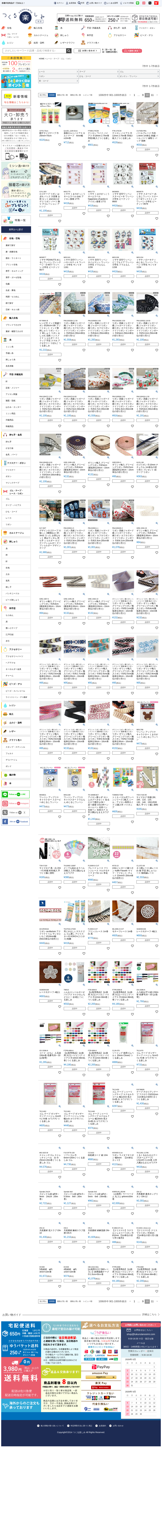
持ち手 (8, 442)
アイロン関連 (11, 394)
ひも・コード (11, 511)
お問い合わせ (118, 1426)
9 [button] (143, 95)
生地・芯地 (14, 238)
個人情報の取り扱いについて (52, 1426)
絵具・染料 (39, 43)
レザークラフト (67, 43)
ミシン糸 (9, 347)
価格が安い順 (62, 95)
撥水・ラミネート (13, 258)
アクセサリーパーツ (14, 656)
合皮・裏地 (10, 290)
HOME (41, 59)
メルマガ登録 (127, 3)
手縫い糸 (9, 353)
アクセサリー (120, 35)
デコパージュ (11, 760)
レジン (10, 43)
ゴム (8, 499)
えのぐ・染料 (15, 723)
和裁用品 (9, 426)
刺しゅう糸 (10, 359)
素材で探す (10, 245)
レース (8, 518)
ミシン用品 (10, 413)
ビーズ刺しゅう (12, 600)
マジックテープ (12, 483)
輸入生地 (38, 28)
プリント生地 (11, 264)
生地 (9, 28)
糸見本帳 (9, 366)
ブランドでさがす (13, 325)
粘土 (11, 714)
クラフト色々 (93, 43)
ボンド (8, 766)
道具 (8, 580)
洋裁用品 (9, 420)
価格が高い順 (75, 95)
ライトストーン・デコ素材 (16, 697)
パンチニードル (12, 593)
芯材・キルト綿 (12, 309)
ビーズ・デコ (146, 35)
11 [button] (152, 95)
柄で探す (9, 303)
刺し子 (8, 587)
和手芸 (90, 35)
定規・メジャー (12, 388)
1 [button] (134, 95)
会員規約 (102, 1426)
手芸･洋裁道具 (93, 28)
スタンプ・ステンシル (15, 747)
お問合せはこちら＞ (143, 1330)
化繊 (8, 284)
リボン (8, 524)
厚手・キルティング (14, 271)
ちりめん (9, 615)
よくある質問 (111, 3)
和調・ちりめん (12, 297)
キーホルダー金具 (13, 669)
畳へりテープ (11, 628)
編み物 (12, 774)
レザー (12, 731)
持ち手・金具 (120, 28)
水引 (8, 641)
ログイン (58, 3)
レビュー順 (87, 95)
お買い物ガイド (94, 3)
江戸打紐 (9, 634)
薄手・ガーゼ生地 (13, 277)
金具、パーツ (11, 454)
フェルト (9, 753)
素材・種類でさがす (14, 331)
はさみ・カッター (13, 407)
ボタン (8, 476)
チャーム (9, 675)
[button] (130, 95)
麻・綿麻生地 (11, 252)
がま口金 (9, 448)
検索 (81, 3)
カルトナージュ (41, 35)
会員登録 (71, 3)
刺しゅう (64, 35)
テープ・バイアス (13, 505)
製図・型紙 (10, 401)
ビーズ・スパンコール (15, 691)
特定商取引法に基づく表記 (81, 1426)
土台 (8, 574)
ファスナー (10, 470)
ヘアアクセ (10, 663)
